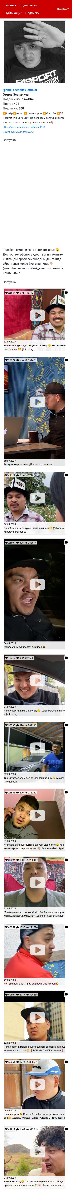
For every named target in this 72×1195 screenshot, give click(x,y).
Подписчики (28, 5)
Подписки (32, 13)
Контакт (63, 9)
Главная (10, 5)
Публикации (13, 13)
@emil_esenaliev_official (20, 90)
